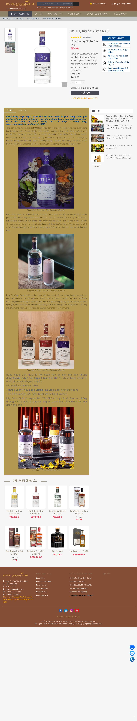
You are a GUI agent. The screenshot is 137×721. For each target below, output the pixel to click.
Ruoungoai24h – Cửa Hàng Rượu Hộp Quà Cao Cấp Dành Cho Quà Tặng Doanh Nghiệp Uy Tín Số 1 (119, 118)
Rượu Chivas (40, 578)
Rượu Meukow (41, 592)
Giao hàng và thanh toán (78, 588)
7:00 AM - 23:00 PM (12, 594)
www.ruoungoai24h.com (18, 124)
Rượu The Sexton (57, 551)
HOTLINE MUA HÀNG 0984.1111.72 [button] (84, 98)
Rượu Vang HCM (42, 595)
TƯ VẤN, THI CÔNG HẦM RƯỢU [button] (98, 14)
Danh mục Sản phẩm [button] (22, 14)
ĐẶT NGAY (85, 92)
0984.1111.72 (10, 586)
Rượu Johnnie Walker (44, 581)
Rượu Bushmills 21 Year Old (79, 551)
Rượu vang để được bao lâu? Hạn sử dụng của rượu (119, 146)
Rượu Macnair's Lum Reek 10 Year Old (14, 552)
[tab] (10, 110)
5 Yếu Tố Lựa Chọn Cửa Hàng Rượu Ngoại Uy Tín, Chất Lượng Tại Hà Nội (119, 126)
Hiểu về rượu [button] (120, 14)
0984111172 (16, 8)
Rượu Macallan (41, 585)
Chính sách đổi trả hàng (78, 592)
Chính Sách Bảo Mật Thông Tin (81, 585)
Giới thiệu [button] (39, 14)
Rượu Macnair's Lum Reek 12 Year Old (79, 512)
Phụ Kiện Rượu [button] (74, 14)
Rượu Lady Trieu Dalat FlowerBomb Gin (36, 512)
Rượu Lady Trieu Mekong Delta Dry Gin (57, 512)
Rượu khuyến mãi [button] (55, 14)
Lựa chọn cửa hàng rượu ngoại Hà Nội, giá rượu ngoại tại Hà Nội (119, 136)
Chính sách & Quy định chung (80, 578)
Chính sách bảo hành (77, 581)
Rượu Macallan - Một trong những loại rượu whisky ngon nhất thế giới (119, 156)
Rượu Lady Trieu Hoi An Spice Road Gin (14, 512)
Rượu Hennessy (42, 588)
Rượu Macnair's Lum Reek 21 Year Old (36, 552)
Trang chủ (7, 19)
